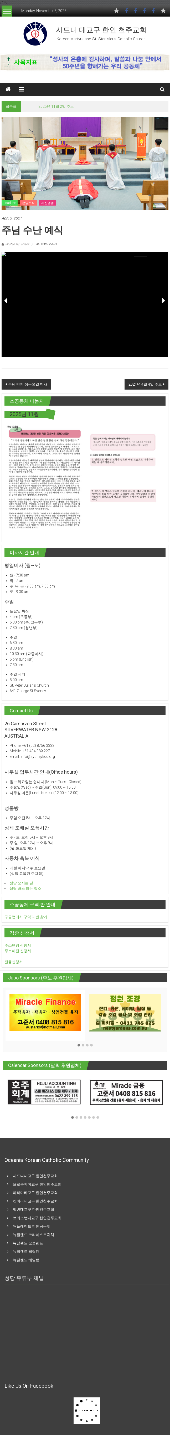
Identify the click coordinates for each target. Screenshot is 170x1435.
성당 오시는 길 (21, 883)
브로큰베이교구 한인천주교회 (37, 1184)
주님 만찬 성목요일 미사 (27, 384)
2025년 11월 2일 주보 (56, 106)
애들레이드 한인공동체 (31, 1226)
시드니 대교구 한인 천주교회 (101, 30)
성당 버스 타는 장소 (25, 888)
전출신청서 (13, 962)
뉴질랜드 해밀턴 (26, 1260)
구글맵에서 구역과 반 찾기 (25, 917)
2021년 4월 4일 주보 (145, 384)
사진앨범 (47, 203)
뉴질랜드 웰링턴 (26, 1251)
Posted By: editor (17, 244)
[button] (79, 1045)
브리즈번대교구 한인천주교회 (37, 1218)
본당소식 (28, 203)
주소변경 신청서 (17, 945)
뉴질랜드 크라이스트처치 (33, 1235)
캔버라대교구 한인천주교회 (35, 1201)
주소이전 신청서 (17, 951)
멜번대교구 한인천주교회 (33, 1209)
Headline (10, 203)
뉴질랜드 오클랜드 (28, 1243)
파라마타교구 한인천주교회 (35, 1193)
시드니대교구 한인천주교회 (35, 1176)
